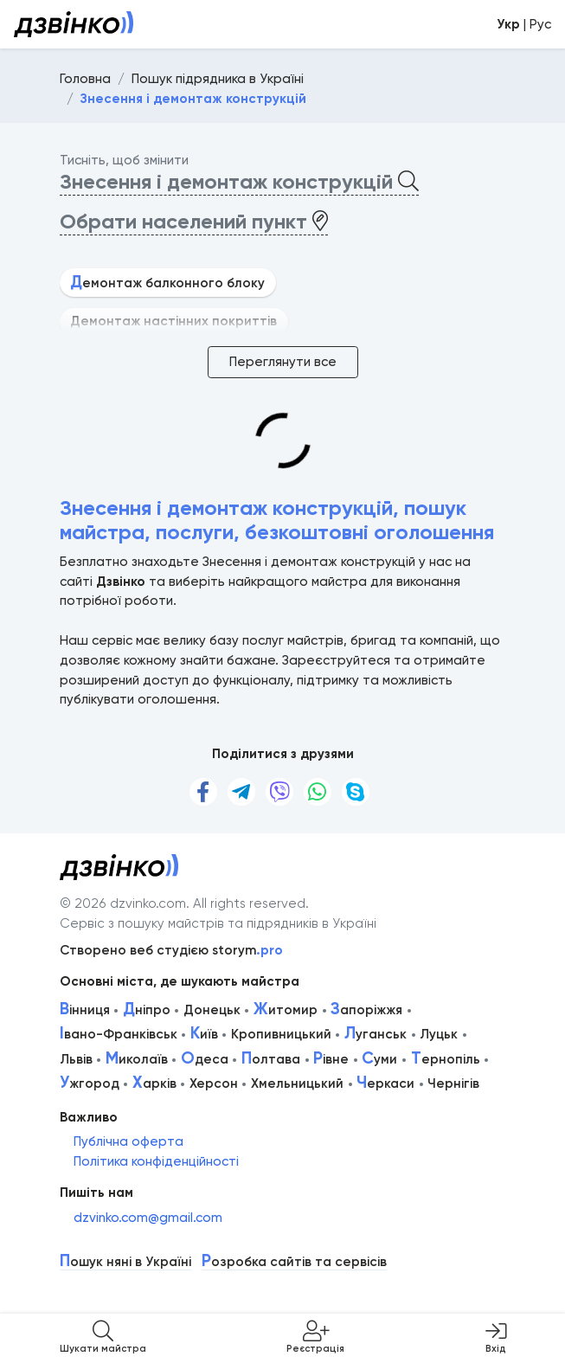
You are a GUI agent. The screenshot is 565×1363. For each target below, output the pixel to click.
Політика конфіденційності (156, 1161)
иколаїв (137, 1059)
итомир (286, 1010)
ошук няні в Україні (125, 1262)
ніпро (146, 1010)
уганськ (375, 1034)
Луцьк (439, 1034)
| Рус (524, 24)
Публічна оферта (128, 1141)
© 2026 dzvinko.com (123, 903)
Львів (76, 1059)
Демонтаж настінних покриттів (173, 321)
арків (154, 1083)
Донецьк (212, 1010)
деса (204, 1059)
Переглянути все (283, 362)
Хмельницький (297, 1083)
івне (331, 1059)
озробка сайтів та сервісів (294, 1262)
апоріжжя (366, 1010)
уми (379, 1059)
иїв (204, 1034)
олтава (270, 1059)
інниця (85, 1010)
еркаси (385, 1083)
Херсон (213, 1083)
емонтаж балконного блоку (167, 283)
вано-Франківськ (118, 1034)
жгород (89, 1083)
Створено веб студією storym (171, 950)
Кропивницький (281, 1034)
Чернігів (453, 1083)
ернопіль (445, 1059)
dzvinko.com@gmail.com (148, 1217)
